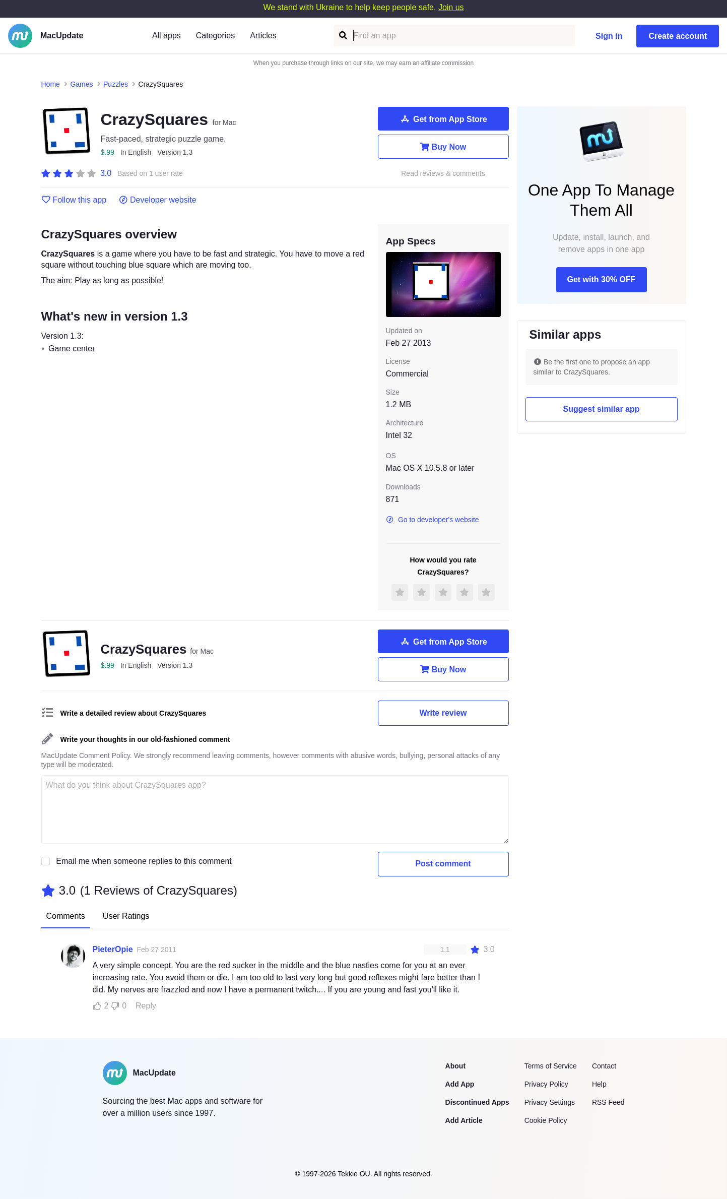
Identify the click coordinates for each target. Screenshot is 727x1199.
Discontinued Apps (477, 1102)
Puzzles (115, 84)
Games (81, 84)
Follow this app (74, 200)
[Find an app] (342, 35)
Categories (215, 35)
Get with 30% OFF (601, 279)
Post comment (443, 863)
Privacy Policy (546, 1084)
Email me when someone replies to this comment (144, 861)
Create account (677, 36)
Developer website (157, 200)
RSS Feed (608, 1102)
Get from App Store (443, 119)
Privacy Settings (549, 1102)
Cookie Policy (545, 1120)
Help (599, 1084)
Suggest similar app (601, 409)
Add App (460, 1084)
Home (50, 84)
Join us (451, 7)
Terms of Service (550, 1065)
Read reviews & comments (443, 173)
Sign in (609, 36)
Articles (263, 35)
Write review (443, 713)
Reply (146, 1005)
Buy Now (443, 146)
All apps (166, 35)
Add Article (464, 1120)
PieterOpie (113, 949)
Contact (604, 1065)
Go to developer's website (432, 519)
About (455, 1065)
